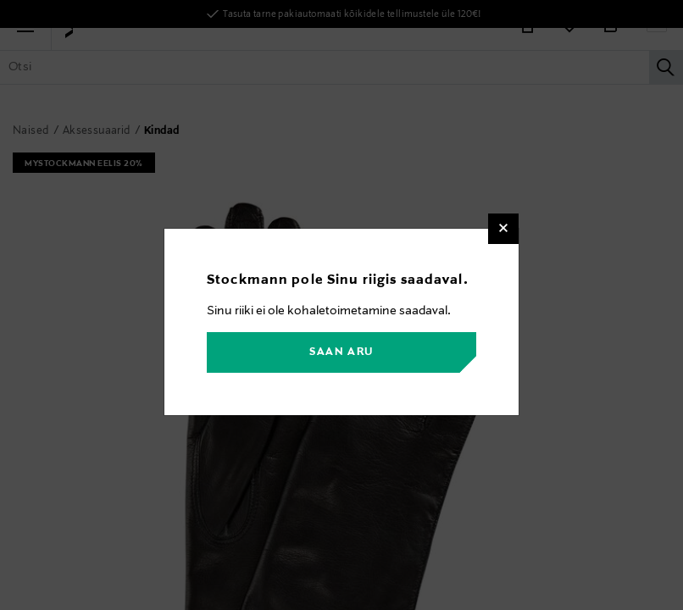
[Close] (503, 229)
